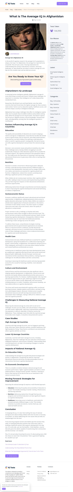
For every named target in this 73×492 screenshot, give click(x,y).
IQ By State (53, 127)
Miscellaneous (53, 130)
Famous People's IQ (55, 114)
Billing (28, 473)
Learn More (20, 486)
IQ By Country (18, 9)
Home (21, 3)
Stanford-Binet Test (55, 81)
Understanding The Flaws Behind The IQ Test (18, 448)
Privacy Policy (40, 473)
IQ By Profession (54, 124)
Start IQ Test (62, 3)
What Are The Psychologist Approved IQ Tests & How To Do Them (24, 451)
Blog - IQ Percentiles (55, 101)
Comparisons (53, 110)
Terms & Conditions (41, 471)
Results (28, 471)
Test (27, 3)
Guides (52, 117)
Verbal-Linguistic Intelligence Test (57, 77)
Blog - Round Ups (54, 107)
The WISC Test (54, 85)
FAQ (38, 3)
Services (52, 133)
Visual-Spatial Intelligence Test (56, 72)
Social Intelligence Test (56, 88)
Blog (32, 3)
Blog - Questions (54, 104)
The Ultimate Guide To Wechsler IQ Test (17, 444)
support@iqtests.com (54, 471)
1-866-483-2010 (53, 473)
